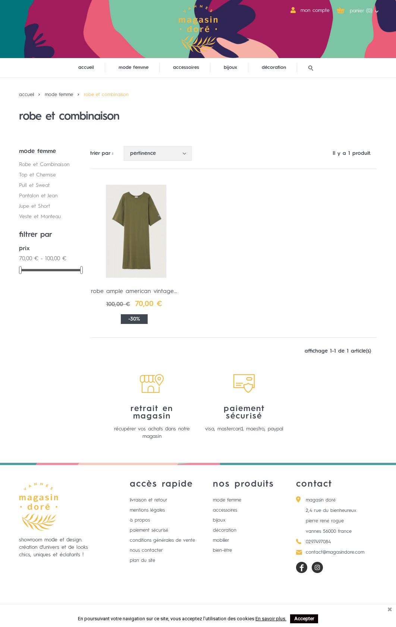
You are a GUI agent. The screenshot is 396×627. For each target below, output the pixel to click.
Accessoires (225, 510)
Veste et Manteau (40, 216)
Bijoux (219, 520)
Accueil (86, 67)
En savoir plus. (270, 618)
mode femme (133, 67)
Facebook (301, 567)
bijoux (230, 67)
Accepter (304, 618)
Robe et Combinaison (44, 164)
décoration (274, 67)
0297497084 (318, 542)
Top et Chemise (37, 175)
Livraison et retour (148, 500)
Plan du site (142, 560)
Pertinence (159, 153)
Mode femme (227, 500)
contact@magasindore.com (335, 552)
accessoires (186, 67)
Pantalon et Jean (38, 195)
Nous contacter (146, 550)
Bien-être (222, 550)
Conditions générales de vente (162, 540)
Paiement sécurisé (149, 530)
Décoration (224, 530)
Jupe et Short (34, 206)
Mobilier (221, 540)
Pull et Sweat (34, 185)
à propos (140, 520)
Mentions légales (147, 510)
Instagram (317, 567)
